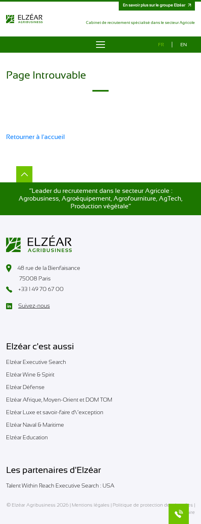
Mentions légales (90, 505)
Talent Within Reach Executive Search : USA (60, 485)
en (183, 44)
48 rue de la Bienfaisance (43, 268)
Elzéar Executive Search (36, 362)
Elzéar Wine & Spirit (30, 374)
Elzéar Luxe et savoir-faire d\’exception (54, 412)
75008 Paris (28, 279)
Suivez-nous (28, 306)
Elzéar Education (27, 437)
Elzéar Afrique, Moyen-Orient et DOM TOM (59, 399)
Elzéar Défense (25, 387)
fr (161, 44)
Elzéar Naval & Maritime (35, 424)
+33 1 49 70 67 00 (35, 289)
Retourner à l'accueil (35, 137)
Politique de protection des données (153, 505)
